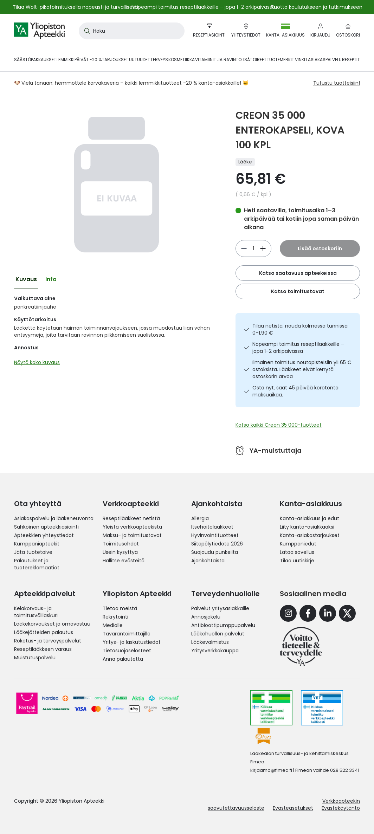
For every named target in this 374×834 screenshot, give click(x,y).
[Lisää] (244, 248)
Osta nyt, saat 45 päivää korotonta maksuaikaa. (295, 391)
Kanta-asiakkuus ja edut (309, 518)
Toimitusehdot (121, 543)
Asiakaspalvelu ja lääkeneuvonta (54, 518)
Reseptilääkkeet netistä (131, 518)
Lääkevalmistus (210, 642)
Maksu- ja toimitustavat (132, 535)
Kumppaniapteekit (36, 543)
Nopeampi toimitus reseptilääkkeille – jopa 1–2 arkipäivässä (298, 348)
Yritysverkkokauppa (215, 650)
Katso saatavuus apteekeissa (298, 273)
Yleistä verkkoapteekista (132, 526)
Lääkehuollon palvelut (217, 633)
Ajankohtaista (208, 560)
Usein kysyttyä (120, 552)
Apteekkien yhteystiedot (44, 535)
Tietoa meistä (120, 608)
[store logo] (39, 30)
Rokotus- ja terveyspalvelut (47, 640)
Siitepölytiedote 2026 (217, 543)
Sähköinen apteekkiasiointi (46, 526)
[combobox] (132, 30)
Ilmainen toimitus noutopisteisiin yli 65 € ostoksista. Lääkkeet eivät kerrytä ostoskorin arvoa (302, 369)
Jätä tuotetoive (33, 552)
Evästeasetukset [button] (293, 808)
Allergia (200, 518)
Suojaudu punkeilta (214, 552)
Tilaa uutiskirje (297, 560)
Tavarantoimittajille (126, 633)
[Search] (86, 30)
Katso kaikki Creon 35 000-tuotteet (279, 424)
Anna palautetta (123, 658)
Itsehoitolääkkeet (212, 526)
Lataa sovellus (297, 552)
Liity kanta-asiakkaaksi (307, 526)
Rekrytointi (115, 616)
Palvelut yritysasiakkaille (220, 608)
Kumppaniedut (298, 543)
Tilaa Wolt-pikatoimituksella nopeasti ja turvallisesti (75, 7)
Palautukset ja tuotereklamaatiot (36, 564)
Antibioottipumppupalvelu (223, 625)
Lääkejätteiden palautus (43, 632)
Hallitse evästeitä (123, 560)
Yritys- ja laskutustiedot (132, 642)
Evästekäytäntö (341, 808)
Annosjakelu (205, 616)
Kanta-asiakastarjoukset (310, 535)
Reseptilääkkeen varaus (43, 649)
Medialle (113, 625)
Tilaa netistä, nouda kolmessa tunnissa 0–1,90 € (300, 329)
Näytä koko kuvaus (37, 362)
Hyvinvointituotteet (215, 535)
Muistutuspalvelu (35, 657)
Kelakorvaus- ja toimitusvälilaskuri (36, 612)
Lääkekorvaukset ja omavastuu (52, 623)
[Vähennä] (263, 248)
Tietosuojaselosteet (127, 650)
